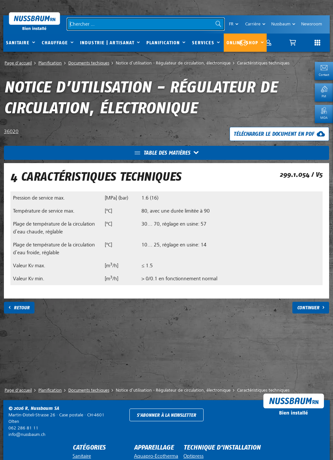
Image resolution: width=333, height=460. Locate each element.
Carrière (252, 24)
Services (203, 43)
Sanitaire (18, 43)
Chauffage (55, 43)
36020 (11, 131)
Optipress (193, 456)
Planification (163, 43)
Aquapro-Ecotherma (156, 456)
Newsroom (311, 24)
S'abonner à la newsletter (166, 415)
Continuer (308, 308)
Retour (22, 308)
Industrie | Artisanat (107, 43)
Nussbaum (280, 24)
